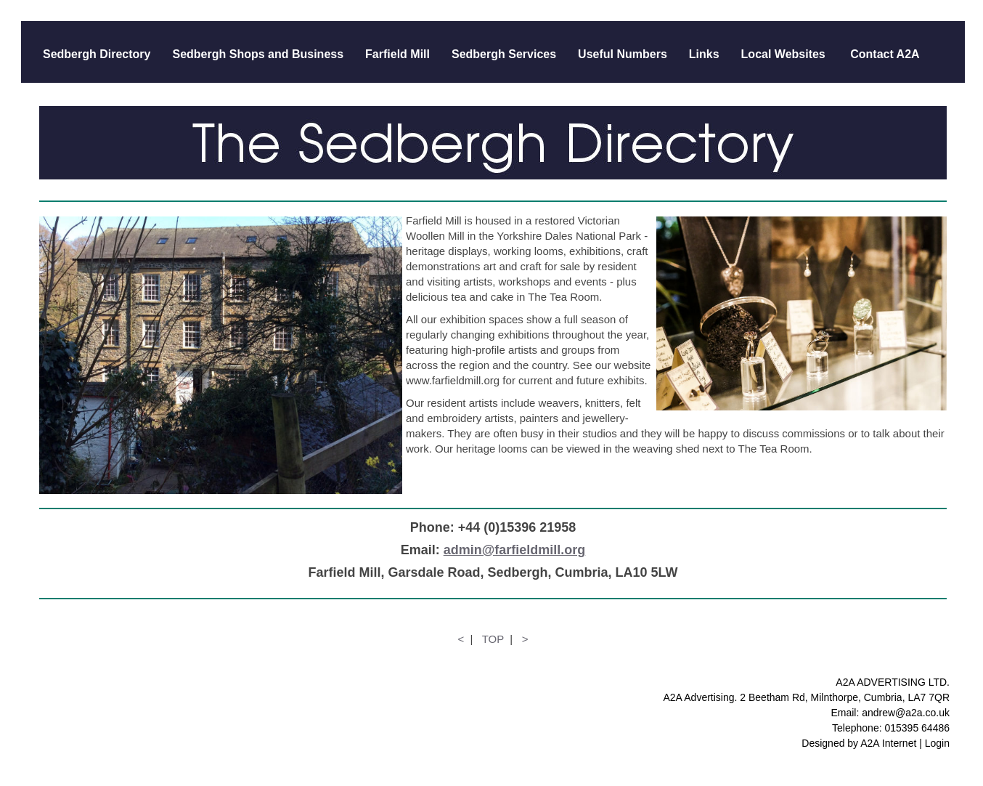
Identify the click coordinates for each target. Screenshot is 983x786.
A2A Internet (888, 743)
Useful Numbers (622, 54)
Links (704, 54)
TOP (493, 639)
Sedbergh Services (504, 54)
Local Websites (783, 54)
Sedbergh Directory (96, 54)
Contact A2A (883, 54)
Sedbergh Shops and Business (257, 54)
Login (937, 743)
